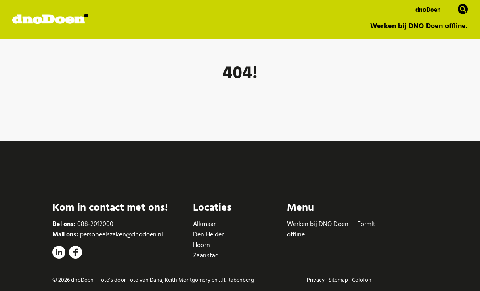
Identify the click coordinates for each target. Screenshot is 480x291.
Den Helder (208, 234)
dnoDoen (428, 10)
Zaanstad (206, 255)
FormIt (366, 224)
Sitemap (338, 280)
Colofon (361, 280)
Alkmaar (204, 224)
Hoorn (201, 245)
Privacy (316, 280)
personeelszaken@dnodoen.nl (121, 234)
